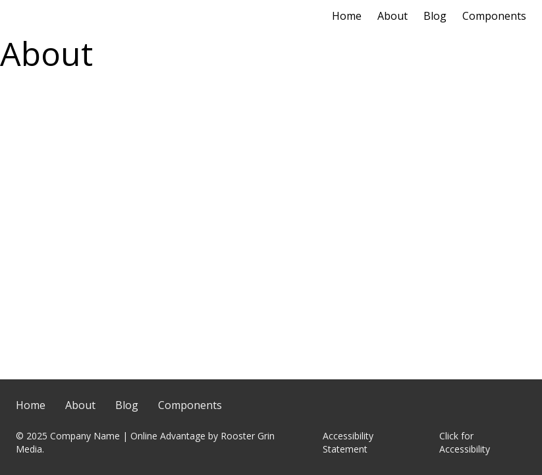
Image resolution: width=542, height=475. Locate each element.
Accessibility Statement (348, 442)
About (392, 16)
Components (494, 16)
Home (347, 16)
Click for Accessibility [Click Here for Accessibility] (464, 442)
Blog (435, 16)
